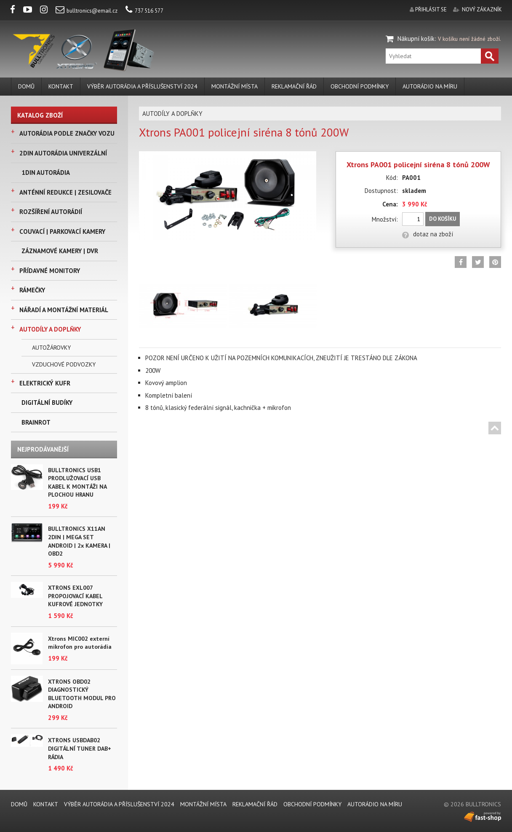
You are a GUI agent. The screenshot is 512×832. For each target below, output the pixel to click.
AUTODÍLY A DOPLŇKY (50, 329)
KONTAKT (60, 86)
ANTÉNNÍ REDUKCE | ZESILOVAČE (65, 192)
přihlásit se (431, 9)
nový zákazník (482, 9)
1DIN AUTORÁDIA (45, 173)
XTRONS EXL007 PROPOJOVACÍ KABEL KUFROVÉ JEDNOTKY (75, 596)
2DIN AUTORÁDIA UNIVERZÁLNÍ (63, 153)
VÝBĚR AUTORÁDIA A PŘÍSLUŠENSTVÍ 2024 (142, 86)
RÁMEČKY (32, 290)
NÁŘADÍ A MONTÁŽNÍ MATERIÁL (63, 310)
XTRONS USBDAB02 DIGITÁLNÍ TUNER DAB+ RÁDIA (79, 748)
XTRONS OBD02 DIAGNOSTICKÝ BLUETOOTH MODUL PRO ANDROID (82, 694)
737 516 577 (144, 10)
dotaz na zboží (427, 234)
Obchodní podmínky (360, 86)
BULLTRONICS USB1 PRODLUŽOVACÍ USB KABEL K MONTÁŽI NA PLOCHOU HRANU (77, 482)
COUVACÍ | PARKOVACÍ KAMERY (62, 231)
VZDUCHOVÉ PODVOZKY (64, 364)
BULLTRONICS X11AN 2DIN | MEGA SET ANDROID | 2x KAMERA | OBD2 (79, 541)
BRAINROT (36, 422)
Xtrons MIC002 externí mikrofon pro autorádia (80, 643)
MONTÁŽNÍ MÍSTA (234, 86)
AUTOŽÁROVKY (51, 347)
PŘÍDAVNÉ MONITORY (49, 271)
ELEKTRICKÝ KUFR (44, 383)
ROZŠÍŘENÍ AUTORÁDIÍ (50, 212)
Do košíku (442, 218)
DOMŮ (26, 86)
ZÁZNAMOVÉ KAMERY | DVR (59, 251)
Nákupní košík (416, 39)
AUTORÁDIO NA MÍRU (430, 86)
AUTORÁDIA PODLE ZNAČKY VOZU (67, 133)
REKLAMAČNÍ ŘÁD (294, 86)
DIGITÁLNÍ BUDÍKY (46, 403)
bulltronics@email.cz (86, 10)
